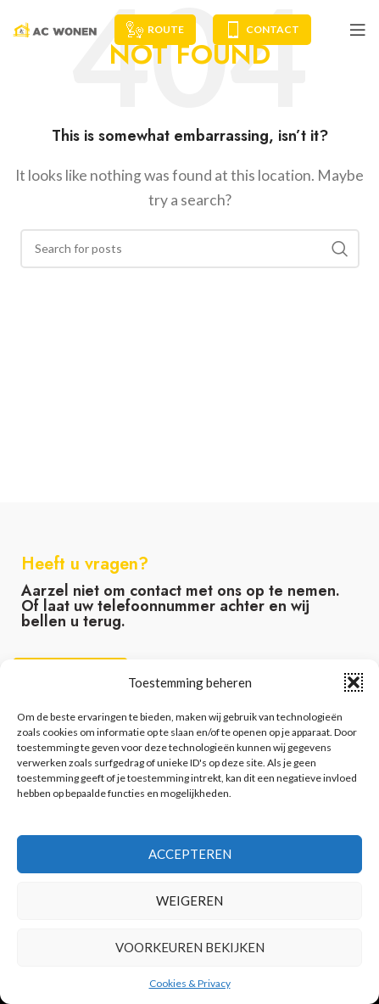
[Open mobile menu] (358, 30)
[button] (353, 682)
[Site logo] (55, 28)
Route (155, 29)
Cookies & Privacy (190, 983)
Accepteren (189, 853)
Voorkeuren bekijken (190, 947)
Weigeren (189, 900)
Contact (262, 29)
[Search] (189, 248)
